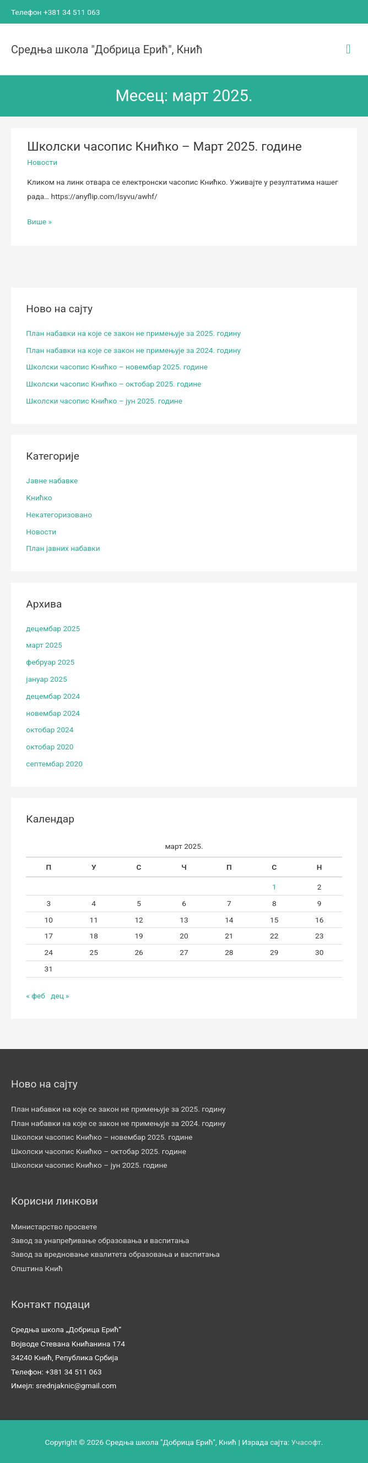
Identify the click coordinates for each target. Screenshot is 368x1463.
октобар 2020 (49, 745)
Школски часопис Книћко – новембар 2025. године (117, 365)
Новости (42, 161)
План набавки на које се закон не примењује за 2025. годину (133, 331)
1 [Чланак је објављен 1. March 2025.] (274, 885)
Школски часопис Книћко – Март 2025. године (164, 145)
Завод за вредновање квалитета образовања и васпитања (115, 1253)
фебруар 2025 (50, 660)
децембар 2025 (53, 626)
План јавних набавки (63, 547)
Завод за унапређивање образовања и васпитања (100, 1239)
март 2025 (44, 643)
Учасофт (306, 1441)
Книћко (39, 496)
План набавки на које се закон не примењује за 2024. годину (133, 348)
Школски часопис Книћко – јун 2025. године (104, 399)
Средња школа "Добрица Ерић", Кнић (106, 47)
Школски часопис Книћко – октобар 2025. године (113, 382)
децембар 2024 (53, 694)
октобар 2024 (49, 728)
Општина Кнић (37, 1267)
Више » (39, 220)
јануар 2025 (46, 677)
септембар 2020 (54, 762)
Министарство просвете (54, 1225)
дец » (60, 994)
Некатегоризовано (59, 513)
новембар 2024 (53, 711)
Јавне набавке (52, 479)
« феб (35, 994)
